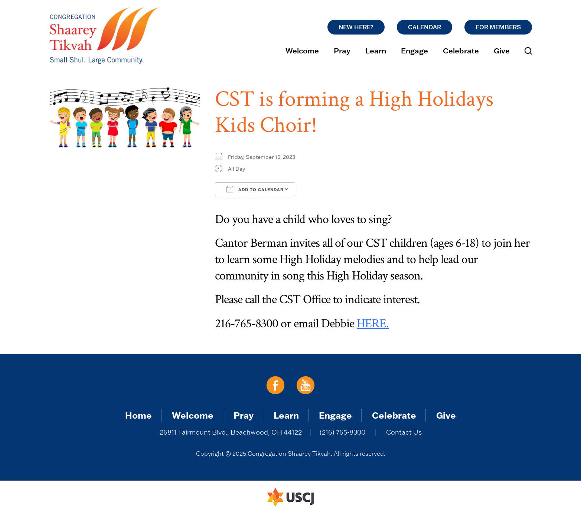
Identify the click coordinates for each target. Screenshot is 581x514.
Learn (375, 50)
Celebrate (461, 50)
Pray (342, 50)
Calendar (424, 27)
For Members (498, 27)
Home (138, 415)
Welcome (302, 50)
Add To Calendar (255, 189)
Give (502, 50)
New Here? (356, 27)
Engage (414, 50)
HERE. (373, 323)
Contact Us (404, 432)
